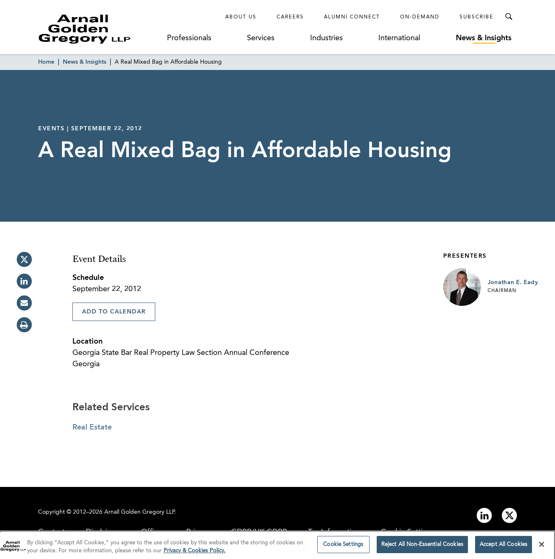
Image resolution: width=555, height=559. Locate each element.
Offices (153, 532)
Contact (51, 532)
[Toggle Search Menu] (508, 16)
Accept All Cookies (503, 548)
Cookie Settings (407, 532)
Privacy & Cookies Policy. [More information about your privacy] (195, 555)
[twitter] (24, 259)
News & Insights (483, 38)
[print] (24, 324)
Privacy (198, 532)
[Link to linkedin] (484, 515)
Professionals (189, 38)
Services (261, 38)
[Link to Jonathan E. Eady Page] (462, 287)
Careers (290, 17)
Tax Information (334, 532)
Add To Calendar (114, 312)
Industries (326, 38)
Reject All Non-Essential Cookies (422, 548)
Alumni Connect (352, 17)
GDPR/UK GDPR (259, 532)
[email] (24, 303)
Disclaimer (103, 532)
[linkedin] (24, 281)
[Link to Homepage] (100, 29)
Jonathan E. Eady (513, 282)
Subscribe (476, 17)
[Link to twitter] (509, 515)
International (399, 38)
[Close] (541, 548)
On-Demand (419, 17)
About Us (241, 17)
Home (46, 62)
